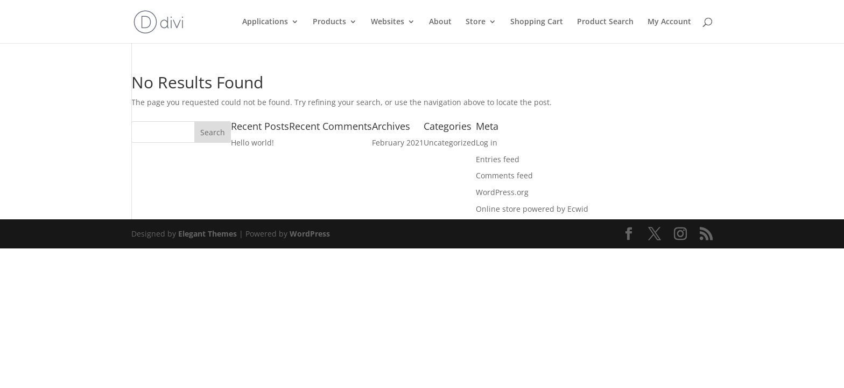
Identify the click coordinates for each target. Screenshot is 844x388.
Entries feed (497, 159)
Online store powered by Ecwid (532, 209)
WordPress (310, 233)
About (440, 22)
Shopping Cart (536, 22)
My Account (669, 22)
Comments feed (504, 175)
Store (476, 22)
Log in (486, 142)
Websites (387, 22)
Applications (265, 22)
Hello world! (252, 142)
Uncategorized (450, 142)
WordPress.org (502, 192)
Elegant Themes (207, 233)
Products (329, 22)
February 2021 (398, 142)
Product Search (605, 22)
